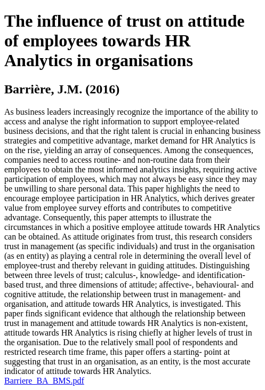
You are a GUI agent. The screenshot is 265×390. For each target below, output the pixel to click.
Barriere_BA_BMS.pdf (44, 380)
